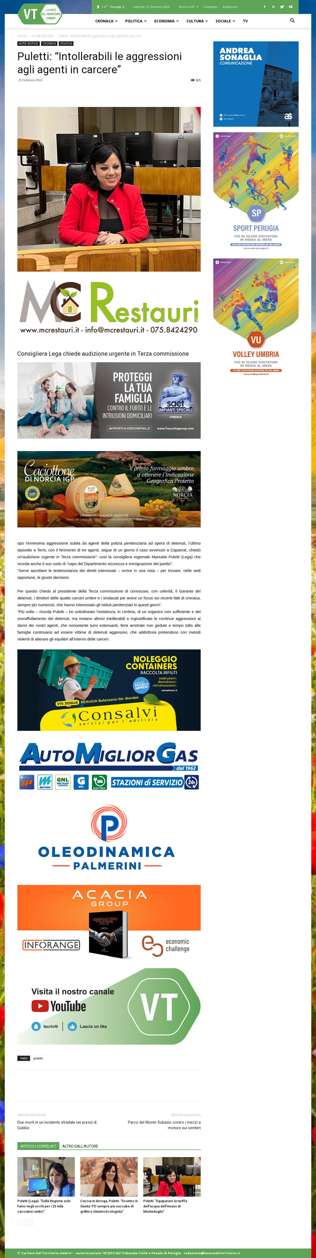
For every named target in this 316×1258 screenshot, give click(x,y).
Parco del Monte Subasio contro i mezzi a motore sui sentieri (164, 1125)
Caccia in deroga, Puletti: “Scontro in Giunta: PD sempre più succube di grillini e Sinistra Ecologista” (109, 1206)
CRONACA (106, 20)
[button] (292, 21)
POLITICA (136, 20)
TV (245, 20)
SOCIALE (225, 20)
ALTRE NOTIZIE (42, 36)
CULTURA (197, 20)
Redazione (230, 7)
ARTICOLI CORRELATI (38, 1146)
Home (22, 36)
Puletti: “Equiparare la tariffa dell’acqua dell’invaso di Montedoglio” (165, 1206)
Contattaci (211, 7)
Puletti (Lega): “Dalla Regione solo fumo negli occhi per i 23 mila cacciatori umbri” (44, 1206)
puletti (38, 1058)
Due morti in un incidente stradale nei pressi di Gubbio (57, 1125)
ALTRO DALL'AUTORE (80, 1146)
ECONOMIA (166, 20)
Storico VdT (189, 7)
